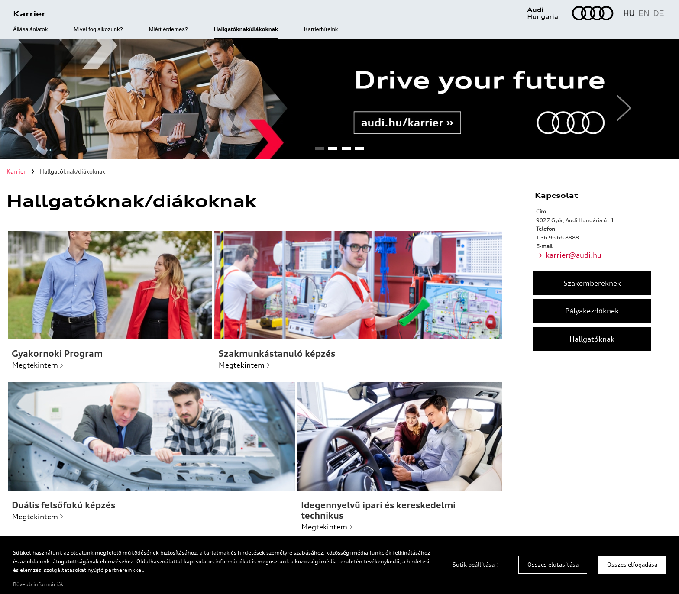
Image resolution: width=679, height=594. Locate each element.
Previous (58, 99)
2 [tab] (332, 151)
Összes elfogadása (632, 564)
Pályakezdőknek (592, 311)
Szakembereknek (592, 283)
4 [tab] (359, 151)
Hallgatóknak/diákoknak (246, 29)
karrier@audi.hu (573, 255)
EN (643, 13)
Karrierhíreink (321, 29)
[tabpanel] (339, 99)
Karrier (29, 13)
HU (628, 13)
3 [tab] (346, 151)
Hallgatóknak (591, 339)
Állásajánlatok (30, 29)
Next (620, 99)
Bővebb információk (38, 584)
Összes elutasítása (553, 564)
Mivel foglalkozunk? (98, 29)
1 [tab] (319, 151)
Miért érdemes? (168, 29)
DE (658, 13)
